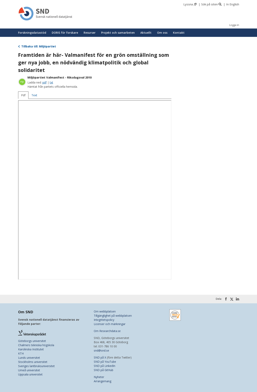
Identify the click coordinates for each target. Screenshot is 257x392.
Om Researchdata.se (107, 331)
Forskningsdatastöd (32, 32)
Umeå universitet (29, 370)
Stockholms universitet (32, 362)
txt (51, 82)
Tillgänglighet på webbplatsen (113, 315)
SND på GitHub (103, 370)
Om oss (162, 32)
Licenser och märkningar (109, 324)
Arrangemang (102, 381)
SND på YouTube (105, 362)
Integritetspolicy (104, 320)
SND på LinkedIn (104, 366)
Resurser (90, 32)
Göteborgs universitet (32, 341)
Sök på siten (209, 4)
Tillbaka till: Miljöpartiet (37, 46)
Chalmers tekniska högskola (36, 345)
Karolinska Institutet (31, 349)
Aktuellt (145, 32)
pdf (44, 82)
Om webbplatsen (105, 311)
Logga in (234, 25)
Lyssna (188, 4)
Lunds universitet (29, 358)
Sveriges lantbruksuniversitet (36, 366)
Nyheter (99, 377)
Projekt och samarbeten (118, 32)
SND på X (100, 357)
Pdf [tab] (23, 95)
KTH (21, 353)
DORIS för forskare (65, 32)
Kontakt (179, 32)
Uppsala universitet (30, 374)
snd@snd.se (101, 350)
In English (232, 4)
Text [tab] (34, 95)
